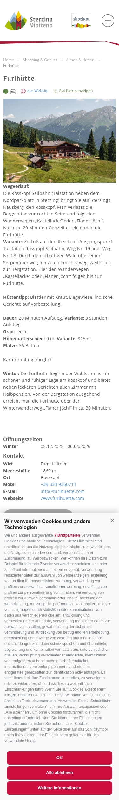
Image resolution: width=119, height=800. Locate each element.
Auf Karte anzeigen (73, 90)
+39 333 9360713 (58, 484)
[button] (112, 520)
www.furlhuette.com (62, 498)
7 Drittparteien (67, 535)
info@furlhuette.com (63, 491)
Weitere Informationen (59, 787)
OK (59, 757)
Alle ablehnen (59, 772)
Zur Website (35, 90)
